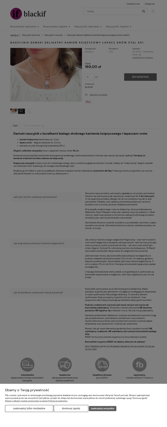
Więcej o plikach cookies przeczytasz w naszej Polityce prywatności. (36, 401)
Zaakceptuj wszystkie (102, 408)
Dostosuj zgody (71, 408)
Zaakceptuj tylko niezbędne (29, 408)
